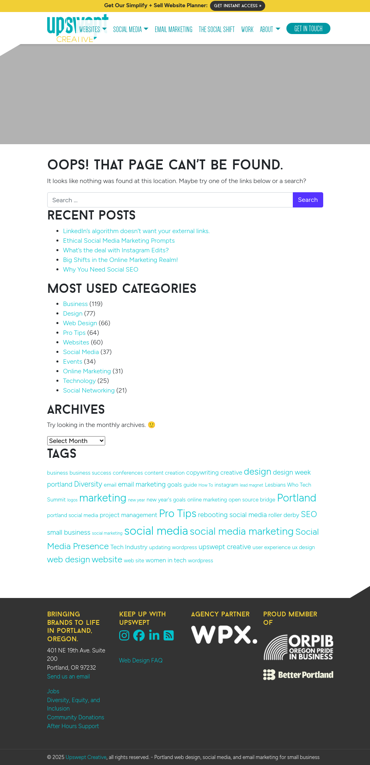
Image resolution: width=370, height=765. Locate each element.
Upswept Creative (86, 757)
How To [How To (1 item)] (205, 485)
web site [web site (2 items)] (134, 560)
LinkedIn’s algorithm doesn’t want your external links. (136, 231)
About (266, 30)
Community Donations (75, 717)
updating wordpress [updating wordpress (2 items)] (173, 547)
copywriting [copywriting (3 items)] (202, 472)
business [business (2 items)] (57, 472)
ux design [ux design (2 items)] (303, 547)
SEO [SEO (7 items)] (309, 514)
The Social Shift (217, 30)
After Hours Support (73, 726)
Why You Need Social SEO (100, 269)
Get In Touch (308, 29)
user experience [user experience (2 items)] (272, 547)
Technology (79, 381)
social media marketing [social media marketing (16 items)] (242, 531)
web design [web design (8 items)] (68, 559)
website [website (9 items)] (107, 559)
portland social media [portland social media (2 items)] (72, 515)
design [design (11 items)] (258, 471)
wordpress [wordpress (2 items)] (200, 560)
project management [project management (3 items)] (128, 515)
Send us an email (68, 676)
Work (247, 30)
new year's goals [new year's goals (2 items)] (166, 499)
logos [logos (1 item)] (72, 500)
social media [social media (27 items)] (156, 530)
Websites (89, 30)
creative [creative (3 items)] (231, 472)
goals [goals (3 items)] (174, 484)
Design (73, 313)
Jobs (53, 691)
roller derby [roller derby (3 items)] (283, 515)
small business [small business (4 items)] (69, 532)
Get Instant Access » (237, 5)
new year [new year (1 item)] (136, 500)
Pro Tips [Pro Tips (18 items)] (177, 513)
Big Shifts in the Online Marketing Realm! (120, 260)
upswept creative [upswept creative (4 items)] (225, 547)
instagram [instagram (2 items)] (226, 484)
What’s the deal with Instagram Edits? (116, 250)
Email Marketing (173, 30)
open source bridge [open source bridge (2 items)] (251, 499)
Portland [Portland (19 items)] (296, 497)
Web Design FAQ (141, 660)
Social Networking (89, 390)
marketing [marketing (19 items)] (102, 497)
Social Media (127, 30)
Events (72, 361)
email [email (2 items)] (110, 484)
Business (75, 304)
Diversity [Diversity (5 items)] (88, 484)
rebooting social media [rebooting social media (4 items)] (232, 515)
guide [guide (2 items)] (190, 484)
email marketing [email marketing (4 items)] (142, 484)
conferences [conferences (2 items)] (128, 472)
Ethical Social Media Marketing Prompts (119, 240)
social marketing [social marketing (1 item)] (107, 533)
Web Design (80, 323)
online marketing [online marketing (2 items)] (207, 499)
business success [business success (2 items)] (90, 472)
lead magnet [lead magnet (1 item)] (251, 485)
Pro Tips (74, 332)
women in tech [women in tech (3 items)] (166, 560)
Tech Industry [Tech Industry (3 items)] (129, 547)
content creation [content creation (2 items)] (164, 472)
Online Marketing (87, 371)
